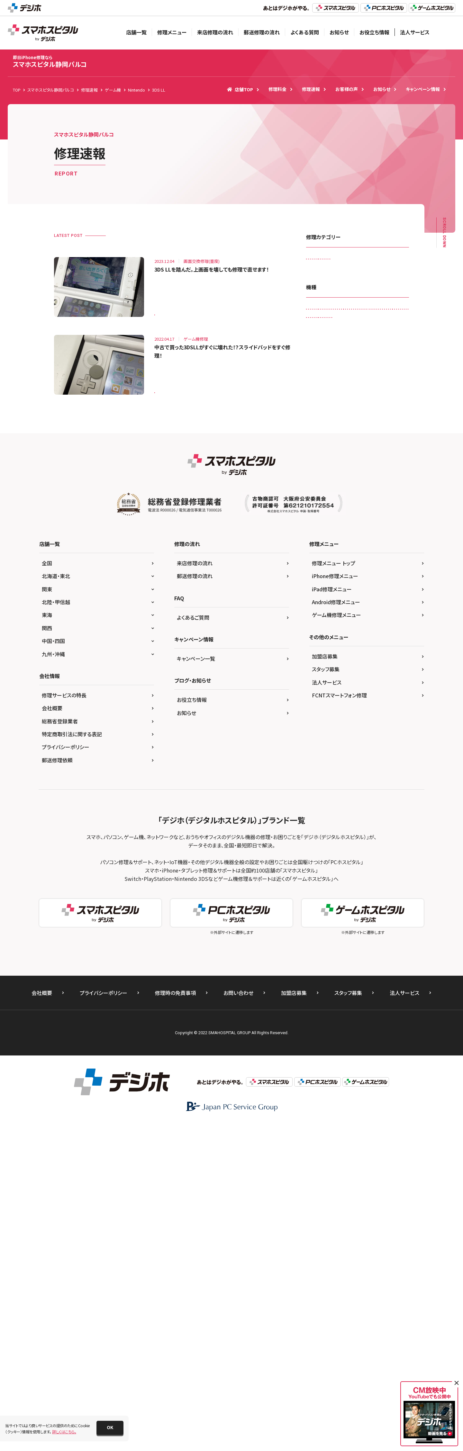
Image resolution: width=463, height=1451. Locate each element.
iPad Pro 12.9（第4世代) (330, 502)
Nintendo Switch (325, 622)
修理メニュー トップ (333, 889)
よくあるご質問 (193, 943)
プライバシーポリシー (65, 1073)
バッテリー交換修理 (326, 314)
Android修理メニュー (336, 928)
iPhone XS (350, 595)
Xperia (373, 636)
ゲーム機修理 (359, 274)
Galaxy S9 (319, 435)
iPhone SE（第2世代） (328, 582)
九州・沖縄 (53, 980)
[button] (109, 1428)
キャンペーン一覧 (196, 985)
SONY (350, 636)
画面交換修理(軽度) (362, 327)
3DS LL (164, 310)
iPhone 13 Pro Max (327, 542)
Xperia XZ (318, 675)
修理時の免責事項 (175, 1319)
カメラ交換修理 (323, 274)
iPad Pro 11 (320, 489)
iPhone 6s (319, 556)
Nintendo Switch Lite (370, 622)
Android (361, 396)
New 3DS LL (381, 595)
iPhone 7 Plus (380, 556)
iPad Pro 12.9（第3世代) (364, 489)
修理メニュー (171, 32)
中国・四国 (53, 967)
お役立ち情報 (374, 32)
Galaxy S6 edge (324, 422)
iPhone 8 (318, 569)
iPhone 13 (358, 529)
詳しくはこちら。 (64, 1431)
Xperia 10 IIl (320, 649)
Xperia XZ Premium (357, 675)
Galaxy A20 (320, 409)
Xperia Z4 (390, 689)
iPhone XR (319, 595)
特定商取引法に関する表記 (72, 1060)
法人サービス (415, 32)
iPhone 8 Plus (350, 569)
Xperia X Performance (374, 662)
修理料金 (277, 89)
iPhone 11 (319, 515)
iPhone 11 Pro (353, 515)
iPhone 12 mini (323, 529)
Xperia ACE (382, 649)
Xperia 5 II (351, 649)
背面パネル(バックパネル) (377, 340)
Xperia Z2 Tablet (355, 689)
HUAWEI (347, 435)
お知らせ (339, 32)
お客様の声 (346, 89)
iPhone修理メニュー (335, 902)
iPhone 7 (348, 556)
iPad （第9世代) (323, 462)
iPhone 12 (387, 515)
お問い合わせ (238, 1319)
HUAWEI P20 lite (324, 449)
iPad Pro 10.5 (381, 476)
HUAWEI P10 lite (381, 435)
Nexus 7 (339, 609)
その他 (389, 716)
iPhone (370, 502)
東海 (47, 941)
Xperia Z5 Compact (327, 716)
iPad (355, 449)
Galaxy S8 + (390, 422)
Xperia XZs (319, 689)
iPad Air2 (318, 476)
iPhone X (366, 582)
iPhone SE (384, 569)
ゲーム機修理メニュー (336, 941)
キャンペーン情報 (423, 89)
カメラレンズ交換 (370, 260)
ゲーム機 (364, 716)
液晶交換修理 (321, 327)
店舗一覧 (136, 32)
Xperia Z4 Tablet (324, 702)
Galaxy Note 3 (354, 409)
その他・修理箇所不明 (364, 287)
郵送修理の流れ (262, 32)
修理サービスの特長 (64, 1021)
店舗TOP (240, 89)
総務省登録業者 (60, 1047)
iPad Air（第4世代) (364, 462)
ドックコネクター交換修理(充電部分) (340, 300)
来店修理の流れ (215, 32)
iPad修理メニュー (332, 915)
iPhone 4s (364, 542)
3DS (313, 396)
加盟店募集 (325, 982)
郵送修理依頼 (57, 1086)
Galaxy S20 (389, 409)
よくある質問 (304, 32)
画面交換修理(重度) (327, 340)
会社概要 (52, 1034)
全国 (47, 889)
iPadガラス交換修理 (327, 260)
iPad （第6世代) (384, 449)
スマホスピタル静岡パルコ (50, 61)
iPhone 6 (393, 542)
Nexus (315, 609)
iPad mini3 (347, 476)
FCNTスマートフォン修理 (339, 1021)
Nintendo (367, 609)
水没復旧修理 (366, 314)
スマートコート (322, 287)
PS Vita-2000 (321, 636)
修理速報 (311, 89)
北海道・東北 (56, 902)
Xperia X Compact (326, 662)
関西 (47, 954)
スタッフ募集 (326, 995)
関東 (47, 915)
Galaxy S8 (359, 422)
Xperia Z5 (359, 702)
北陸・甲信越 (56, 928)
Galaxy (386, 396)
